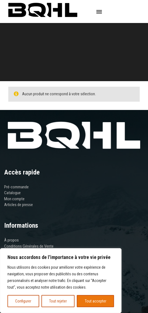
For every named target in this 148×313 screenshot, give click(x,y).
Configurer (23, 301)
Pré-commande (16, 186)
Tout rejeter (58, 301)
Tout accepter (95, 301)
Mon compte (14, 198)
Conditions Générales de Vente (29, 246)
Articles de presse (18, 204)
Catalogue (12, 192)
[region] (60, 280)
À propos (11, 240)
